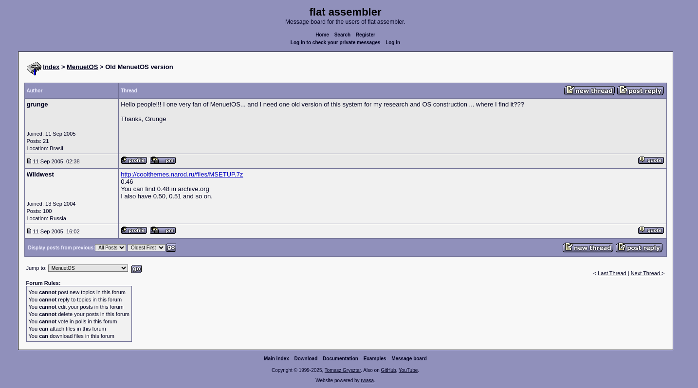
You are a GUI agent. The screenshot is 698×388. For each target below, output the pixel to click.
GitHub (388, 370)
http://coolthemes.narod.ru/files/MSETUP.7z (182, 174)
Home (322, 34)
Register (365, 34)
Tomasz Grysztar (343, 370)
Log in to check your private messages (336, 42)
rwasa (367, 380)
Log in (393, 42)
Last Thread (612, 273)
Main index (276, 358)
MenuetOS (82, 67)
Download (306, 358)
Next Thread (646, 273)
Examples (375, 358)
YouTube (408, 370)
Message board (409, 358)
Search (342, 34)
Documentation (340, 358)
